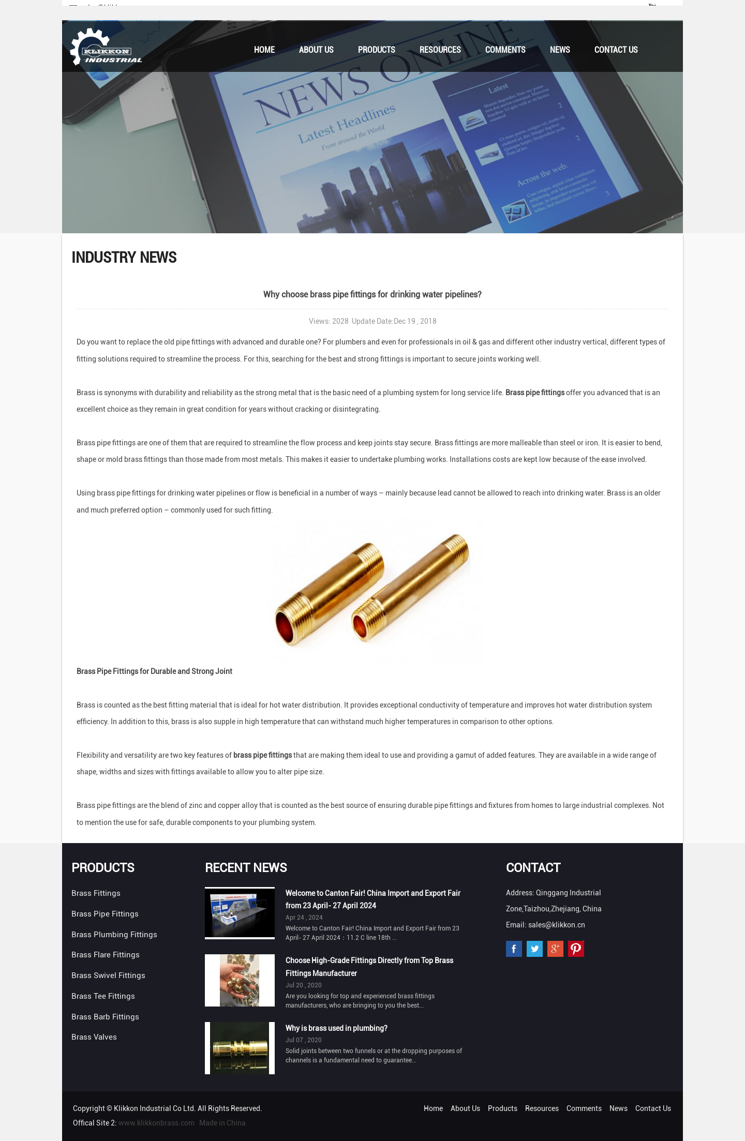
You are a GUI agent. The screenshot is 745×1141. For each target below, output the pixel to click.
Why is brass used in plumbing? (337, 1028)
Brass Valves (94, 1037)
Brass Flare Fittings (105, 954)
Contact (533, 868)
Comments (505, 50)
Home (264, 50)
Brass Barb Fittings (105, 1017)
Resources (440, 50)
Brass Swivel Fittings (108, 975)
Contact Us (616, 50)
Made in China (222, 1123)
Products (376, 50)
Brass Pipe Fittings (105, 914)
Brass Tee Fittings (103, 996)
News (560, 50)
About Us (316, 50)
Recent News (246, 868)
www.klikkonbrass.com (156, 1123)
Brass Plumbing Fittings (114, 934)
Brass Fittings (96, 893)
